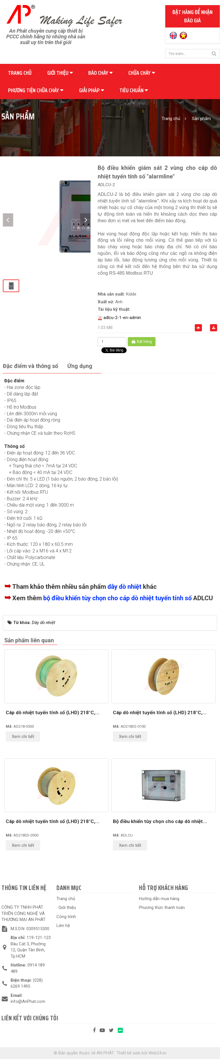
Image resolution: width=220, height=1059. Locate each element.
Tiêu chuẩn (133, 90)
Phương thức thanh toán (162, 907)
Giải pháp (91, 90)
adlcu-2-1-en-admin (122, 317)
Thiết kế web (128, 1053)
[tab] (30, 366)
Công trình (66, 916)
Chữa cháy (141, 72)
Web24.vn (157, 1053)
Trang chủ (20, 72)
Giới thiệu (60, 72)
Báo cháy (100, 72)
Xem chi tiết (23, 736)
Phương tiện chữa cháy (35, 90)
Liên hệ (63, 925)
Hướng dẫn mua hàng (159, 898)
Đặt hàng (141, 341)
